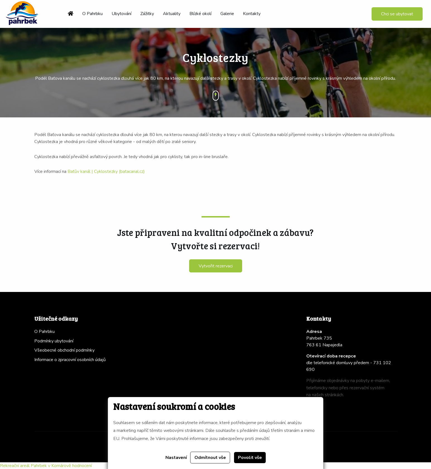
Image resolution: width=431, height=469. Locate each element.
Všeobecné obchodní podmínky (64, 350)
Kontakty (252, 14)
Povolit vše (250, 458)
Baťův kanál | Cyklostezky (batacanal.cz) (106, 171)
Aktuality (171, 14)
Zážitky (147, 14)
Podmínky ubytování (53, 341)
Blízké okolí (200, 14)
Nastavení (176, 458)
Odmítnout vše (210, 458)
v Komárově (59, 466)
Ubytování (121, 14)
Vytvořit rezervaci (216, 266)
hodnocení (82, 466)
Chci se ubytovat (397, 14)
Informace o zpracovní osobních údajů (70, 360)
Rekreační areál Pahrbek (23, 466)
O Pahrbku (92, 14)
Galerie (227, 14)
